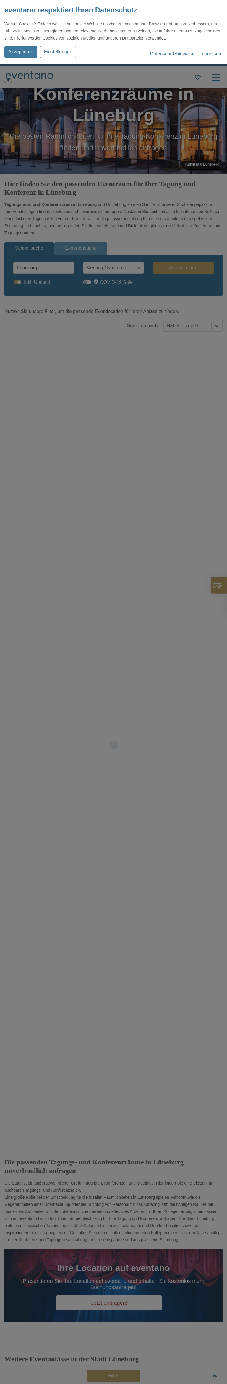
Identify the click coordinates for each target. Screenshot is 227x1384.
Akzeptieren (20, 51)
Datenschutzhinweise (172, 53)
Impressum (211, 53)
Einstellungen (58, 51)
